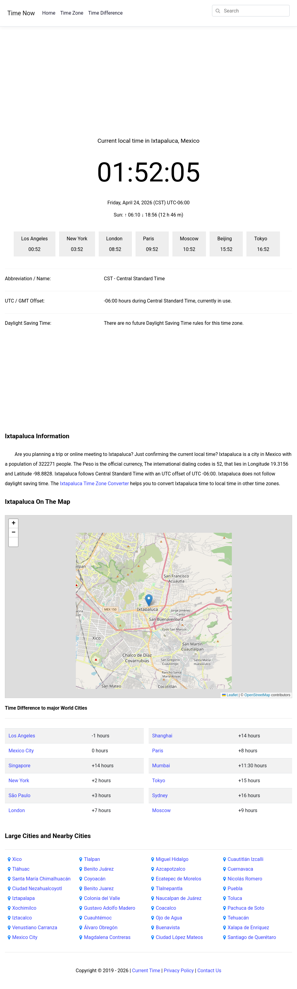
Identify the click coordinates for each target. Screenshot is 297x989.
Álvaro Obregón (101, 927)
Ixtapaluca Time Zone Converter (94, 483)
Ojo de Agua (169, 918)
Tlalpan (92, 859)
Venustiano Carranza (34, 927)
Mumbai (161, 766)
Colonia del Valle (102, 898)
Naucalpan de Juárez (179, 898)
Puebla (235, 888)
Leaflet (230, 695)
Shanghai (162, 736)
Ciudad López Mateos (179, 937)
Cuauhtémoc (98, 918)
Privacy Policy (179, 970)
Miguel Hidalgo (172, 859)
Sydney (160, 795)
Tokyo (158, 780)
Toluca (235, 898)
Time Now (21, 13)
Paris (157, 751)
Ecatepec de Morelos (178, 879)
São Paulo (19, 795)
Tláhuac (21, 869)
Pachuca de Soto (246, 908)
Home (48, 13)
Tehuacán (238, 918)
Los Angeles (22, 736)
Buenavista (168, 927)
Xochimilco (24, 908)
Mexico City (21, 751)
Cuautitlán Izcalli (245, 859)
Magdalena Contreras (107, 937)
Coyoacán (95, 879)
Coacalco (166, 908)
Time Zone (71, 13)
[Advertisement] (148, 89)
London (17, 810)
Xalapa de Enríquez (248, 927)
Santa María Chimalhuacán (41, 879)
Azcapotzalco (171, 869)
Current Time (146, 970)
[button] (149, 600)
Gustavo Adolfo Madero (109, 908)
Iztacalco (22, 918)
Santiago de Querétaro (252, 937)
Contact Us (209, 970)
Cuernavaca (240, 869)
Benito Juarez (99, 888)
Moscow (161, 810)
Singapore (19, 766)
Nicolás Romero (245, 879)
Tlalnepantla (169, 888)
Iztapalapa (23, 898)
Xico (17, 859)
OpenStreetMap (257, 695)
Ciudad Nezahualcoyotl (37, 888)
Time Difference (105, 13)
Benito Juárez (99, 869)
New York (19, 780)
